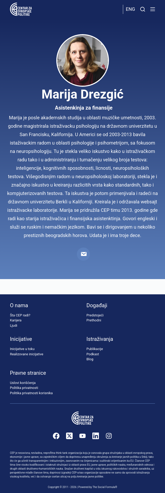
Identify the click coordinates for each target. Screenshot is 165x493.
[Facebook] (56, 436)
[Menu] (152, 9)
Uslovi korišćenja (23, 383)
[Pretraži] (142, 9)
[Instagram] (109, 436)
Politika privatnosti (24, 388)
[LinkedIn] (95, 436)
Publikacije (95, 349)
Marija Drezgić (83, 94)
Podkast (93, 354)
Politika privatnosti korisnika (31, 393)
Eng (130, 9)
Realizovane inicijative (26, 354)
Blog (90, 359)
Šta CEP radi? (20, 315)
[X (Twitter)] (69, 436)
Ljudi (13, 325)
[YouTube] (82, 436)
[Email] (83, 254)
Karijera (16, 320)
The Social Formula (104, 487)
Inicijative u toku (22, 349)
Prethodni (94, 320)
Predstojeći (95, 315)
